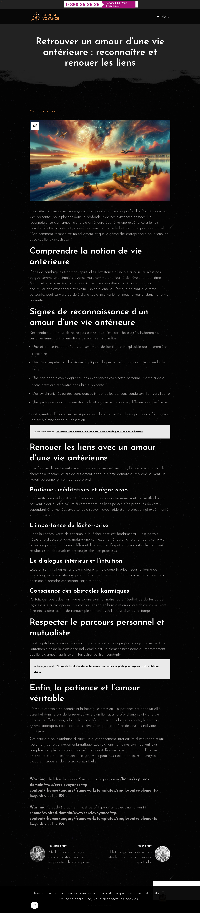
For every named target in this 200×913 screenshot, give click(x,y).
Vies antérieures (42, 111)
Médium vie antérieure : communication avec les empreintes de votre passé (69, 857)
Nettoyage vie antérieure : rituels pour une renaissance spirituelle (130, 857)
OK (34, 905)
